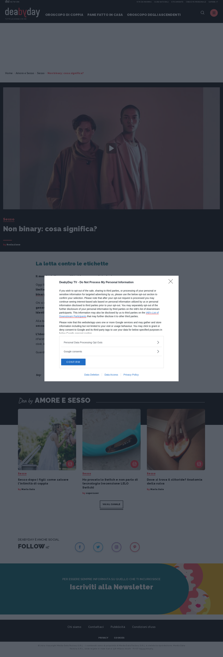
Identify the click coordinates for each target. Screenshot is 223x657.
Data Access (111, 374)
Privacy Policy (131, 374)
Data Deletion (91, 374)
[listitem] (111, 342)
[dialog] (111, 328)
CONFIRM (77, 361)
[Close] (171, 282)
